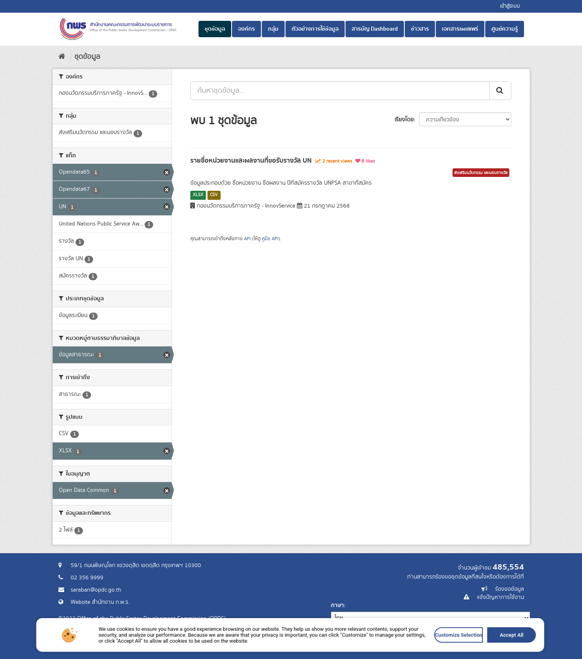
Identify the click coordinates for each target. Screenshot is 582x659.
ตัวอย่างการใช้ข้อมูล (315, 29)
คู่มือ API (270, 238)
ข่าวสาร (420, 29)
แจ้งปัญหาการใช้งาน (500, 597)
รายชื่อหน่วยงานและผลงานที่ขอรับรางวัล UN (251, 160)
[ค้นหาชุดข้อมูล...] (340, 90)
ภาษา (337, 605)
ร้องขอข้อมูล (509, 589)
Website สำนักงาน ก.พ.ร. (100, 602)
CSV (214, 195)
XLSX (198, 195)
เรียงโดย (404, 120)
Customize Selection (379, 652)
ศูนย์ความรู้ (504, 29)
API (247, 238)
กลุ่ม (273, 29)
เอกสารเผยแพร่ (460, 29)
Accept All (410, 652)
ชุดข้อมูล (215, 29)
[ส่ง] (500, 90)
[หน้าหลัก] (61, 56)
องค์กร (246, 29)
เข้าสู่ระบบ (510, 6)
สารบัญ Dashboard (375, 29)
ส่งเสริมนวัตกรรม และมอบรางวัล (481, 173)
